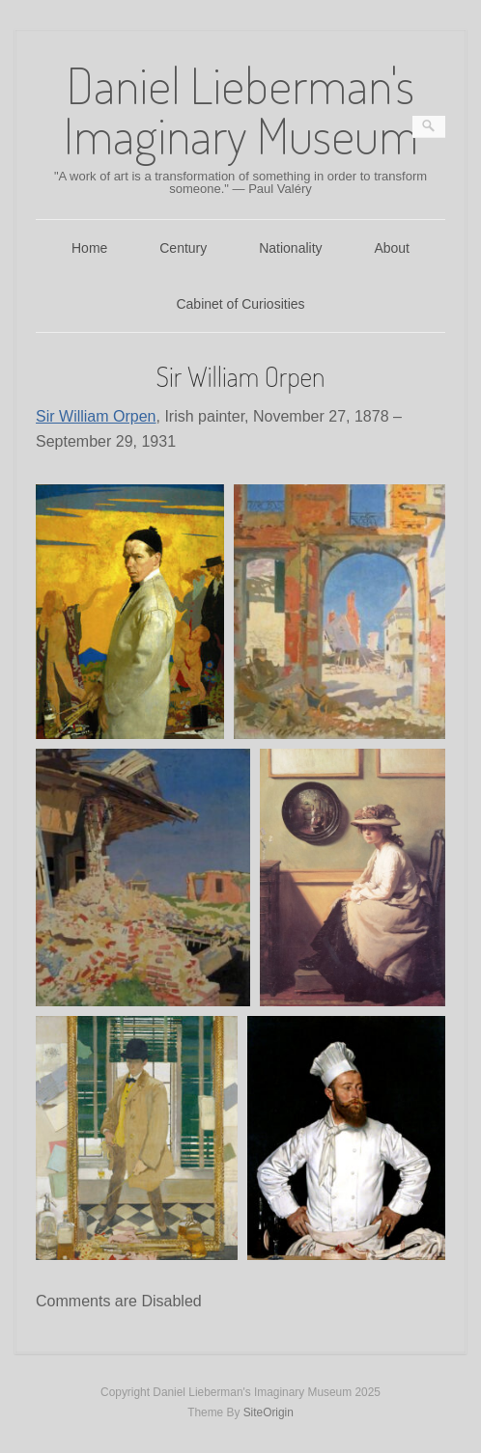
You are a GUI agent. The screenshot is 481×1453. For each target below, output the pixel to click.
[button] (130, 611)
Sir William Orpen (96, 416)
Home (89, 248)
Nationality (290, 248)
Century (183, 248)
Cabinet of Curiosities (240, 304)
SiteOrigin (268, 1412)
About (392, 248)
